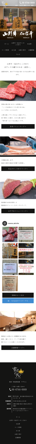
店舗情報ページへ (18, 348)
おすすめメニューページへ (18, 211)
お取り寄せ (18, 434)
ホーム (18, 417)
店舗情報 (18, 437)
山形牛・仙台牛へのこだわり (18, 420)
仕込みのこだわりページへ (18, 169)
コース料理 (18, 427)
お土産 (18, 430)
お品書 (18, 423)
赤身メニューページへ (18, 126)
